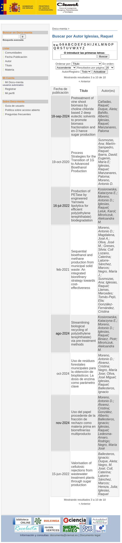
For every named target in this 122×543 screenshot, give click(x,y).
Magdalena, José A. (106, 236)
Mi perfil (10, 93)
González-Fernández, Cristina (106, 308)
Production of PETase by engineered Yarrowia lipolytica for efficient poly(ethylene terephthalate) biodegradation (82, 205)
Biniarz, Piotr (107, 339)
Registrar (10, 88)
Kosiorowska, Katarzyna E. (107, 191)
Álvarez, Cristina (104, 364)
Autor (8, 61)
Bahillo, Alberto (103, 114)
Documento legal (90, 535)
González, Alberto (105, 413)
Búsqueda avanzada (13, 40)
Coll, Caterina (105, 470)
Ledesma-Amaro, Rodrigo (105, 437)
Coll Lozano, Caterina (105, 253)
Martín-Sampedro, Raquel (107, 147)
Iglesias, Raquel (104, 121)
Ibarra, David (107, 154)
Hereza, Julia (107, 486)
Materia (9, 69)
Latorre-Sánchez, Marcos (105, 264)
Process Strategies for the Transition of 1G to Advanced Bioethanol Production (83, 162)
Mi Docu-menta (14, 82)
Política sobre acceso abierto (22, 110)
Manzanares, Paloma (107, 129)
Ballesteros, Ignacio (106, 390)
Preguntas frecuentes (18, 114)
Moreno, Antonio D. (105, 182)
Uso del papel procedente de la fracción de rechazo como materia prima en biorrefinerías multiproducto (83, 423)
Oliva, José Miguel (106, 375)
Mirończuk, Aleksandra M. (106, 218)
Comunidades (13, 52)
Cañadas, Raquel (105, 103)
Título (8, 65)
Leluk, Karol (106, 211)
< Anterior (84, 81)
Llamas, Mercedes (105, 291)
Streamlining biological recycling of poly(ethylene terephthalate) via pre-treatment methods (83, 333)
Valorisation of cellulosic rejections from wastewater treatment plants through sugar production (83, 474)
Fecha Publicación (16, 56)
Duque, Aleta (107, 109)
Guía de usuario (14, 105)
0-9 (61, 44)
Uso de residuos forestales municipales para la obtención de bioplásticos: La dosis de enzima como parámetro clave (83, 373)
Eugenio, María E (104, 160)
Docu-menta (59, 28)
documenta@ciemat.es (64, 535)
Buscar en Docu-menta (17, 32)
